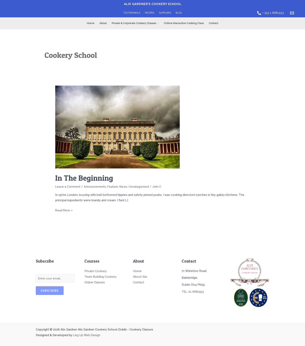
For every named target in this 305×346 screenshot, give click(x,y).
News (125, 186)
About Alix (140, 276)
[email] (292, 13)
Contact (138, 281)
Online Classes (94, 281)
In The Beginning (84, 178)
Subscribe (50, 290)
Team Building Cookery (100, 276)
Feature (113, 186)
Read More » (64, 209)
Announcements (95, 186)
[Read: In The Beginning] (117, 126)
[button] (157, 23)
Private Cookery (95, 270)
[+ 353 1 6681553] (270, 13)
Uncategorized (140, 186)
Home (137, 270)
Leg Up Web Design (87, 334)
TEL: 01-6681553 (193, 291)
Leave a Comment (68, 186)
